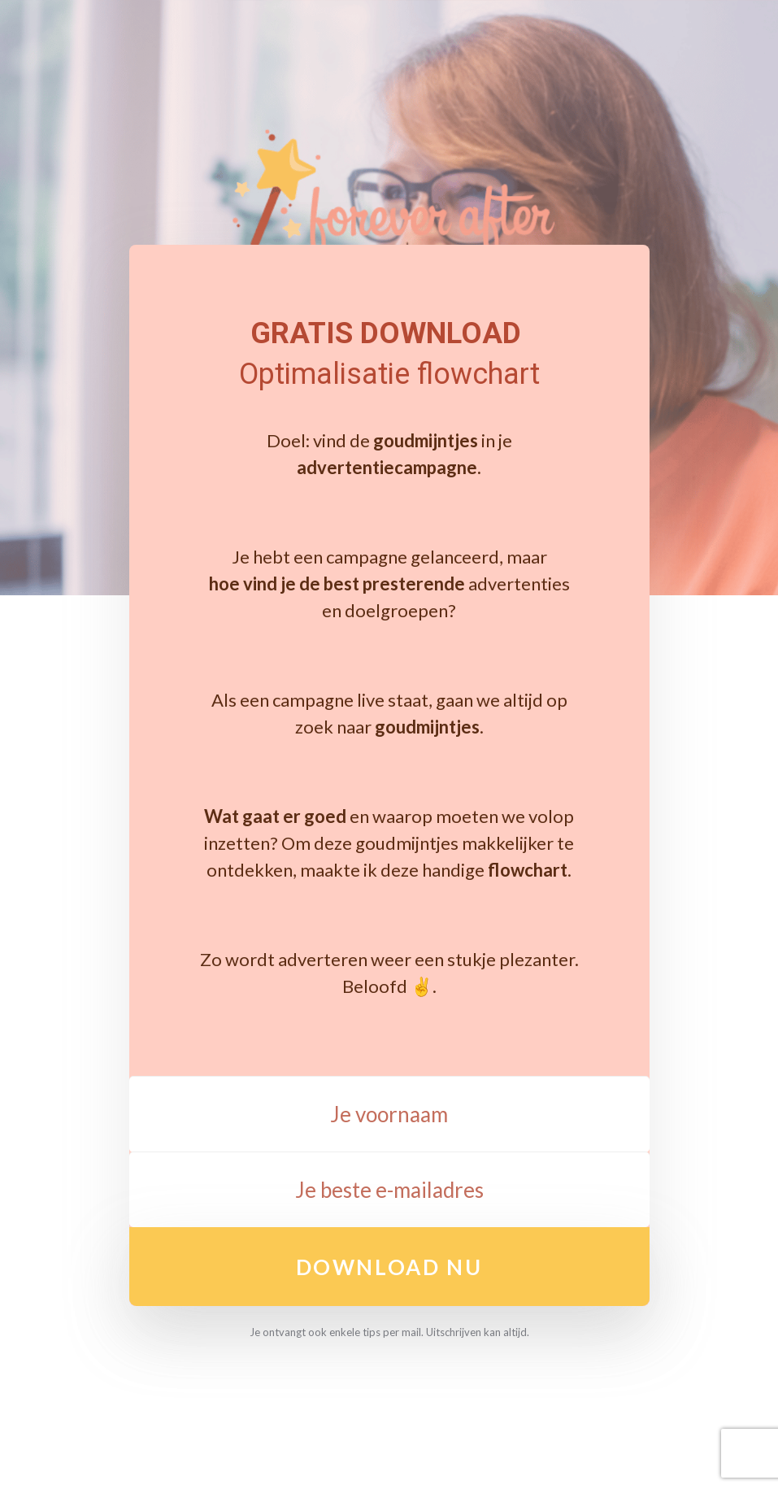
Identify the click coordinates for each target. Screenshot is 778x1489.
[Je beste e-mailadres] (389, 1189)
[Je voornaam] (389, 1114)
